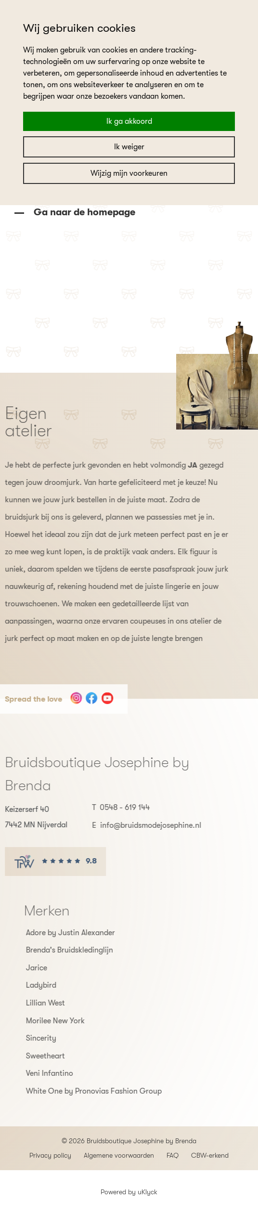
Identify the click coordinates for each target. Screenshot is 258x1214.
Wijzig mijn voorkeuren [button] (129, 173)
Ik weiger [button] (129, 147)
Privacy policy (50, 1155)
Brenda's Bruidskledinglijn (85, 950)
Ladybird (56, 985)
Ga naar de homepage (83, 212)
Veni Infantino (65, 1073)
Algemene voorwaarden (119, 1155)
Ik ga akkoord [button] (129, 121)
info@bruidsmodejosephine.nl (135, 825)
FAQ (173, 1155)
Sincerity (56, 1038)
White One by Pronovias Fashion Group (109, 1091)
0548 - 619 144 (109, 807)
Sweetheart (60, 1056)
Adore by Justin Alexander (85, 932)
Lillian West (60, 1003)
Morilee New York (70, 1021)
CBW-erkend (210, 1155)
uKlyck (147, 1192)
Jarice (52, 968)
